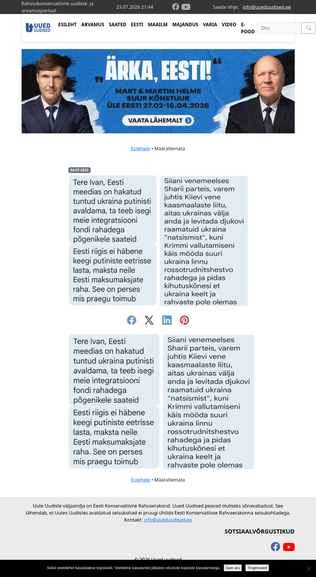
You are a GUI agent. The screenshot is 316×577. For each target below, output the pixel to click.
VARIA (210, 24)
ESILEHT (67, 24)
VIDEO (229, 24)
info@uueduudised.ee (267, 7)
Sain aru (233, 568)
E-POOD (248, 28)
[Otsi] (279, 28)
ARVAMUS (92, 24)
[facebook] (176, 7)
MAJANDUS (185, 24)
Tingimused (257, 568)
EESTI (137, 24)
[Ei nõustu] (309, 568)
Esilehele (140, 148)
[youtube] (185, 7)
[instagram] (184, 322)
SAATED (117, 24)
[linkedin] (167, 322)
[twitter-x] (149, 322)
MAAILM (158, 24)
